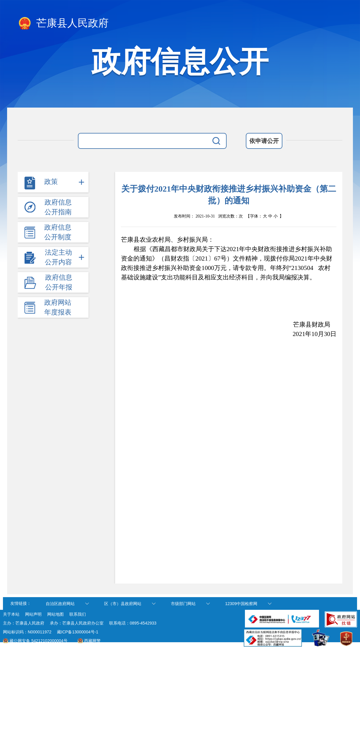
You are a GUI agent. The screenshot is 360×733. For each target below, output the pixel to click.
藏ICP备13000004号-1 (77, 632)
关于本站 (11, 614)
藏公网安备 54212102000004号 (38, 640)
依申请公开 (264, 141)
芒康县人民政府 (63, 24)
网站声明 (33, 614)
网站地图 (55, 614)
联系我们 (77, 614)
